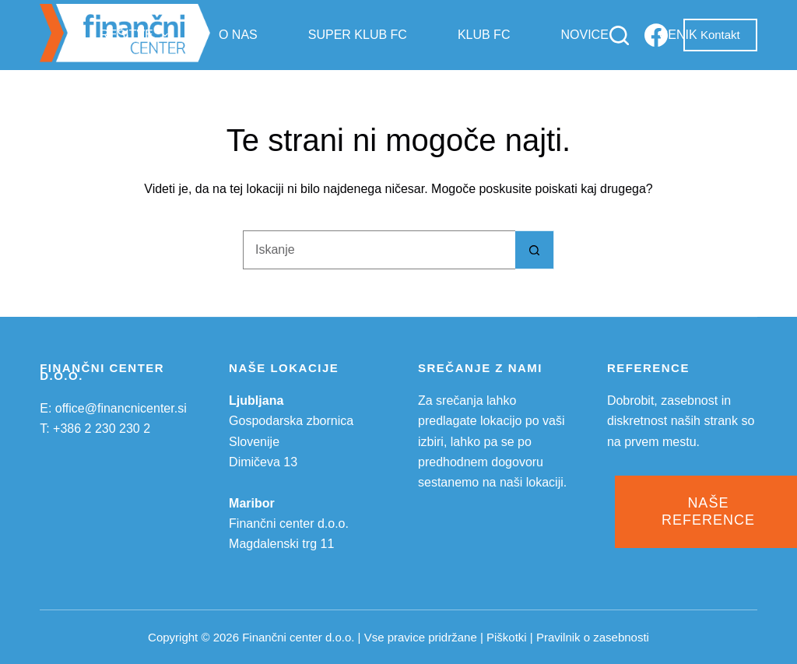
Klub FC (484, 34)
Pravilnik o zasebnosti (592, 637)
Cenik (678, 34)
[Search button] (534, 249)
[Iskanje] (619, 35)
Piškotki (506, 637)
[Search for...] (379, 249)
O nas (238, 34)
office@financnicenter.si (121, 408)
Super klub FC (357, 34)
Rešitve (137, 35)
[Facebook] (656, 35)
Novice (584, 34)
